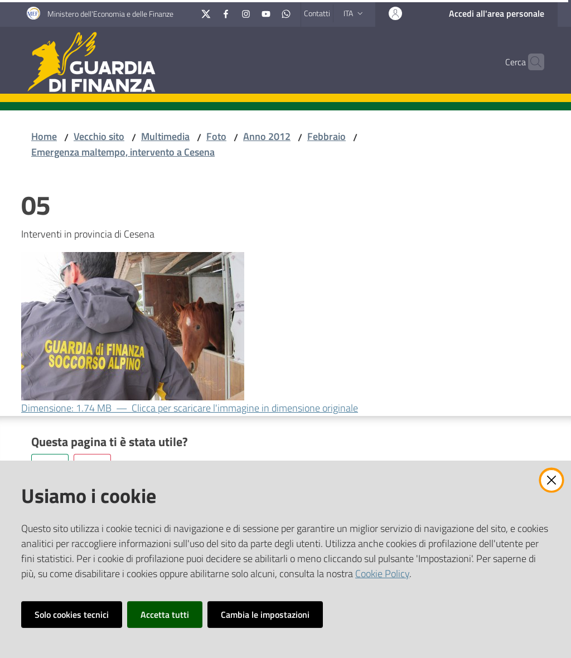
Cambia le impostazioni (265, 614)
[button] (530, 62)
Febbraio (326, 136)
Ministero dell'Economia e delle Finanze (110, 14)
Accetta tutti (165, 614)
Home (44, 136)
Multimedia (165, 136)
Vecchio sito (99, 136)
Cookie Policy (382, 573)
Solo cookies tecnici (72, 614)
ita (354, 13)
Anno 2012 (267, 136)
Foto (216, 136)
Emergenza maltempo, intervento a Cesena (123, 151)
